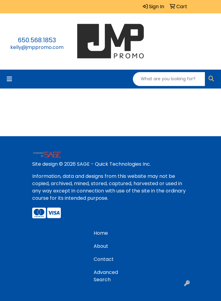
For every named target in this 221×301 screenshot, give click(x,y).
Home (101, 233)
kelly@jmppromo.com (37, 47)
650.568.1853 (37, 40)
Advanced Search (106, 276)
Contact (104, 259)
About (101, 246)
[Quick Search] (169, 79)
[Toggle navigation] (9, 79)
